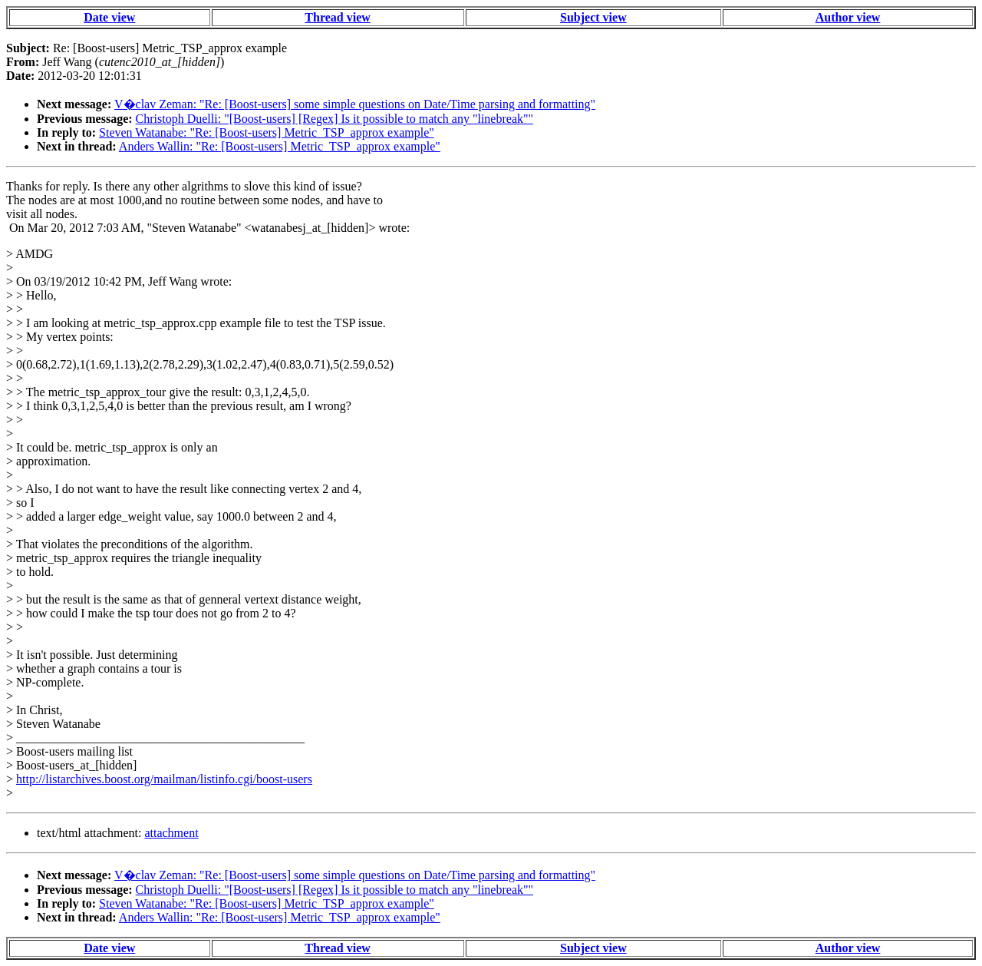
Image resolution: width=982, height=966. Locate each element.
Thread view (337, 17)
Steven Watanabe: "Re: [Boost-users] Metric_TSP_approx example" (266, 132)
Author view (848, 17)
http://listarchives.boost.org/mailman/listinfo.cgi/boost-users (164, 779)
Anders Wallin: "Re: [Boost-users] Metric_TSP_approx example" (279, 146)
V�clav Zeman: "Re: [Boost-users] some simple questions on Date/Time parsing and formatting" (354, 104)
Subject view (593, 17)
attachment (171, 832)
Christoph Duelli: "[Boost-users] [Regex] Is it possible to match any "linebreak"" (334, 118)
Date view (109, 17)
